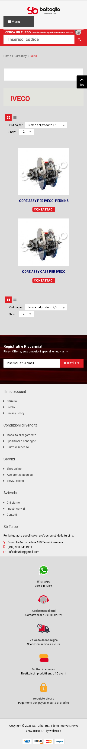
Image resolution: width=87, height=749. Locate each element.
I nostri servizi (16, 508)
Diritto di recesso (18, 447)
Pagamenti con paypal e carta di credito (43, 692)
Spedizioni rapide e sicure (43, 634)
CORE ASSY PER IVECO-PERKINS (44, 201)
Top (82, 81)
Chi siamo (13, 502)
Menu (14, 21)
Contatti (12, 514)
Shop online (14, 468)
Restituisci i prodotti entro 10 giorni (43, 663)
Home (7, 56)
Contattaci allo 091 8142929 (43, 605)
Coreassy (20, 56)
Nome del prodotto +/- (42, 125)
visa (27, 741)
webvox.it (55, 731)
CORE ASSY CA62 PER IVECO (43, 272)
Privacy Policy (15, 413)
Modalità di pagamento (21, 435)
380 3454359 (43, 575)
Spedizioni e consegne (21, 441)
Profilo (11, 407)
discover (38, 741)
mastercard (49, 741)
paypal (59, 741)
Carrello (12, 401)
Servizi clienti (15, 480)
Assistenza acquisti (20, 474)
